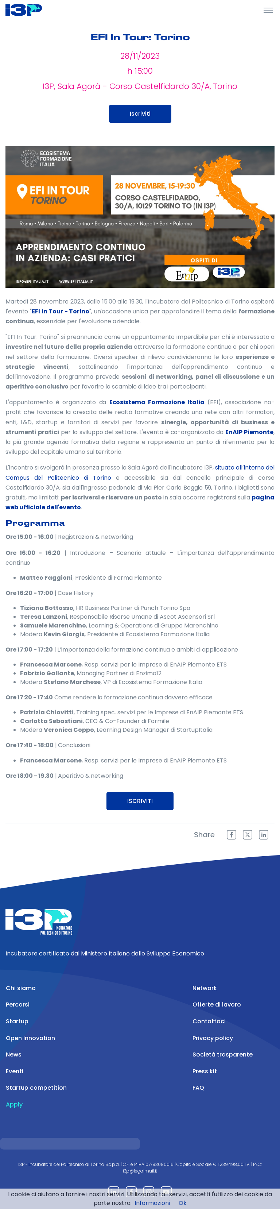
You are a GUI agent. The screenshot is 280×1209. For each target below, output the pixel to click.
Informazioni (152, 1203)
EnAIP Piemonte (249, 432)
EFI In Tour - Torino (60, 311)
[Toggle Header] (268, 9)
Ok (183, 1203)
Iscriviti (140, 113)
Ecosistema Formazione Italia (157, 402)
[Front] (32, 9)
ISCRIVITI (140, 801)
